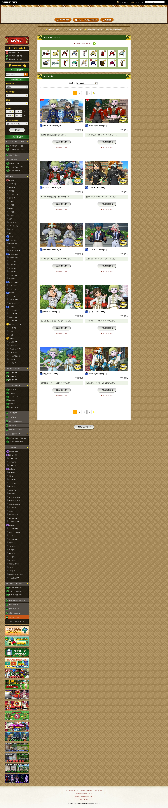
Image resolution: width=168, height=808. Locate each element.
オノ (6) (11, 205)
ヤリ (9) (11, 201)
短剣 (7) (11, 191)
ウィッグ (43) (13, 243)
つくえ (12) (12, 546)
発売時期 (8, 108)
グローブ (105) (13, 299)
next (93, 93)
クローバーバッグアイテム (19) (15, 141)
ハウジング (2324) (11, 447)
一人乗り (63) (13, 372)
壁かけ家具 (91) (13, 514)
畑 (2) (11, 567)
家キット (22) (13, 455)
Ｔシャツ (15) (13, 275)
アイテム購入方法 (53, 29)
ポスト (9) (12, 571)
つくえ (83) (12, 483)
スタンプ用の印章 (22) (15, 421)
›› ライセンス (84, 799)
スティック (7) (13, 194)
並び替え (72, 83)
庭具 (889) (12, 525)
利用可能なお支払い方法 (114, 29)
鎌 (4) (11, 233)
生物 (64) (12, 403)
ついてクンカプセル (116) (13, 385)
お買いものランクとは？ (94, 29)
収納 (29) (12, 472)
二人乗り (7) (12, 376)
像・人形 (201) (13, 539)
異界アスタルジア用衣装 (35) (17, 438)
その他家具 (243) (14, 521)
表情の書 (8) (12, 425)
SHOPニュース (157, 19)
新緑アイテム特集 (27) (15, 56)
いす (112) (12, 486)
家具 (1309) (12, 469)
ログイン (17, 40)
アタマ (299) (13, 240)
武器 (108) (12, 180)
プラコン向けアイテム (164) (14, 583)
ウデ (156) (12, 292)
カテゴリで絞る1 (11, 84)
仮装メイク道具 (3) (14, 155)
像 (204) (11, 511)
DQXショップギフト (14, 617)
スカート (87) (13, 289)
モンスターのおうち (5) (16, 574)
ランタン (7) (12, 363)
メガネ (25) (12, 328)
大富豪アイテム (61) (14, 613)
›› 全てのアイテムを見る (17, 621)
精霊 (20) (12, 400)
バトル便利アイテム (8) (16, 146)
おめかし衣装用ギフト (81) (13, 434)
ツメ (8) (11, 212)
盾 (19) (11, 236)
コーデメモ (157, 15)
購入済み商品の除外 (12, 120)
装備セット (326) (14, 163)
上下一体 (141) (13, 257)
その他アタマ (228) (14, 250)
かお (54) (12, 335)
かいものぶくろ (157, 11)
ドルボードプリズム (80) (13, 368)
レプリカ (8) (12, 389)
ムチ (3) (11, 215)
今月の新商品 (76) (14, 52)
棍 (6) (11, 208)
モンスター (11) (13, 396)
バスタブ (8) (12, 490)
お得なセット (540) (11, 159)
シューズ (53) (13, 313)
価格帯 (8, 100)
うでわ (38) (12, 296)
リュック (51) (13, 345)
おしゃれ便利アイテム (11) (17, 149)
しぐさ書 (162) (13, 413)
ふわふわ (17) (13, 342)
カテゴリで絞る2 (11, 92)
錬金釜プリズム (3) (14, 609)
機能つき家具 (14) (14, 504)
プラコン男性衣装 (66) (15, 587)
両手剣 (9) (12, 187)
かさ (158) (12, 338)
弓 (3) (11, 229)
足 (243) (11, 306)
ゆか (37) (12, 553)
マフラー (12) (13, 352)
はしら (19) (12, 560)
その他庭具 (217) (14, 578)
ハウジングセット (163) (16, 167)
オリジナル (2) (13, 407)
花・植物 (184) (13, 528)
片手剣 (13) (12, 184)
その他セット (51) (14, 170)
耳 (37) (11, 331)
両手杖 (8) (12, 198)
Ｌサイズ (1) (12, 465)
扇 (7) (11, 219)
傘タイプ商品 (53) (14, 356)
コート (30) (12, 271)
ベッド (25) (12, 479)
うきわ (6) (12, 359)
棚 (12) (11, 543)
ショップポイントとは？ (74, 29)
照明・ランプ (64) (14, 532)
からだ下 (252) (13, 282)
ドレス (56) (12, 261)
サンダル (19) (13, 321)
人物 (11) (12, 393)
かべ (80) (12, 557)
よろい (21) (12, 268)
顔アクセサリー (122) (15, 324)
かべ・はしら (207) (14, 497)
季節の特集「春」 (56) (15, 59)
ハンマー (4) (12, 222)
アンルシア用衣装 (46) (16, 441)
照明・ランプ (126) (14, 500)
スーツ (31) (12, 264)
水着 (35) (12, 278)
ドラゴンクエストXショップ (84, 11)
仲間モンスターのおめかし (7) (17, 600)
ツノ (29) (12, 247)
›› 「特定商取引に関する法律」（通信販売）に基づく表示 (84, 790)
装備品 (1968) (10, 176)
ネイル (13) (12, 303)
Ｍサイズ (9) (12, 462)
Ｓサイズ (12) (13, 458)
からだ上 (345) (13, 254)
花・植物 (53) (13, 518)
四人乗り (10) (13, 380)
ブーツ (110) (13, 310)
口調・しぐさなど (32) (15, 594)
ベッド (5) (12, 535)
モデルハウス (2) (14, 451)
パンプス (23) (13, 317)
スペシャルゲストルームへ (17, 32)
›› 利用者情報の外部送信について (84, 796)
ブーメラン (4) (13, 226)
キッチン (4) (12, 507)
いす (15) (12, 550)
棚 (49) (11, 476)
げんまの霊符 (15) (14, 604)
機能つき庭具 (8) (14, 564)
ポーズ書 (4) (12, 417)
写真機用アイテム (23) (15, 429)
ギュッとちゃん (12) (15, 349)
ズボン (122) (13, 285)
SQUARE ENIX (9, 2)
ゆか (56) (12, 493)
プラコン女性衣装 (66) (15, 591)
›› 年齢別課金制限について (84, 793)
